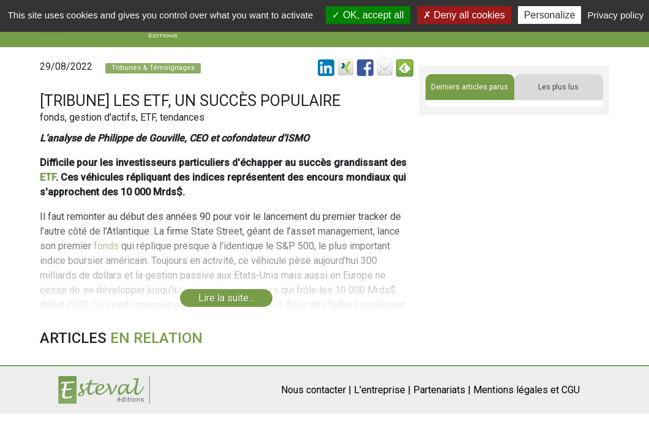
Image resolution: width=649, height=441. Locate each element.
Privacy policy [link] (616, 15)
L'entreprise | (382, 390)
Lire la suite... (226, 298)
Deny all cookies (464, 15)
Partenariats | (442, 390)
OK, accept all (367, 15)
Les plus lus (558, 87)
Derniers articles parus (469, 87)
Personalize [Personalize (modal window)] (550, 15)
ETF (48, 177)
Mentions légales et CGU (526, 390)
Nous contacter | (316, 390)
